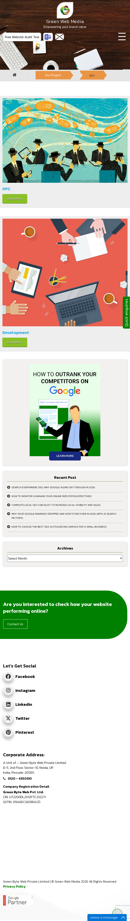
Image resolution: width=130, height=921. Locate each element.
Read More (14, 198)
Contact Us (15, 624)
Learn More (65, 456)
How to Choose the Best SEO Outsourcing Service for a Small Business (59, 527)
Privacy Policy (14, 886)
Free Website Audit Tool (22, 36)
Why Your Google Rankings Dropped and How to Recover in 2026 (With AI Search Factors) (64, 516)
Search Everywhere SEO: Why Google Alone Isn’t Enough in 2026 (53, 487)
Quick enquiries (126, 313)
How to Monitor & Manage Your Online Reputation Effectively (52, 496)
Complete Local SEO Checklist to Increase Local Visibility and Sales (56, 505)
